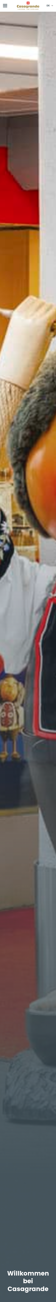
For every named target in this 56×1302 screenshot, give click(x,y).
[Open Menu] (5, 6)
